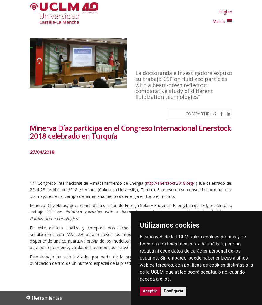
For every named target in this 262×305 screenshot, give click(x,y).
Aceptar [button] (150, 291)
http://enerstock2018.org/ (170, 183)
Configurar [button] (173, 291)
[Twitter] (214, 113)
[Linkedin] (227, 113)
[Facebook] (220, 113)
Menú (222, 21)
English (225, 12)
